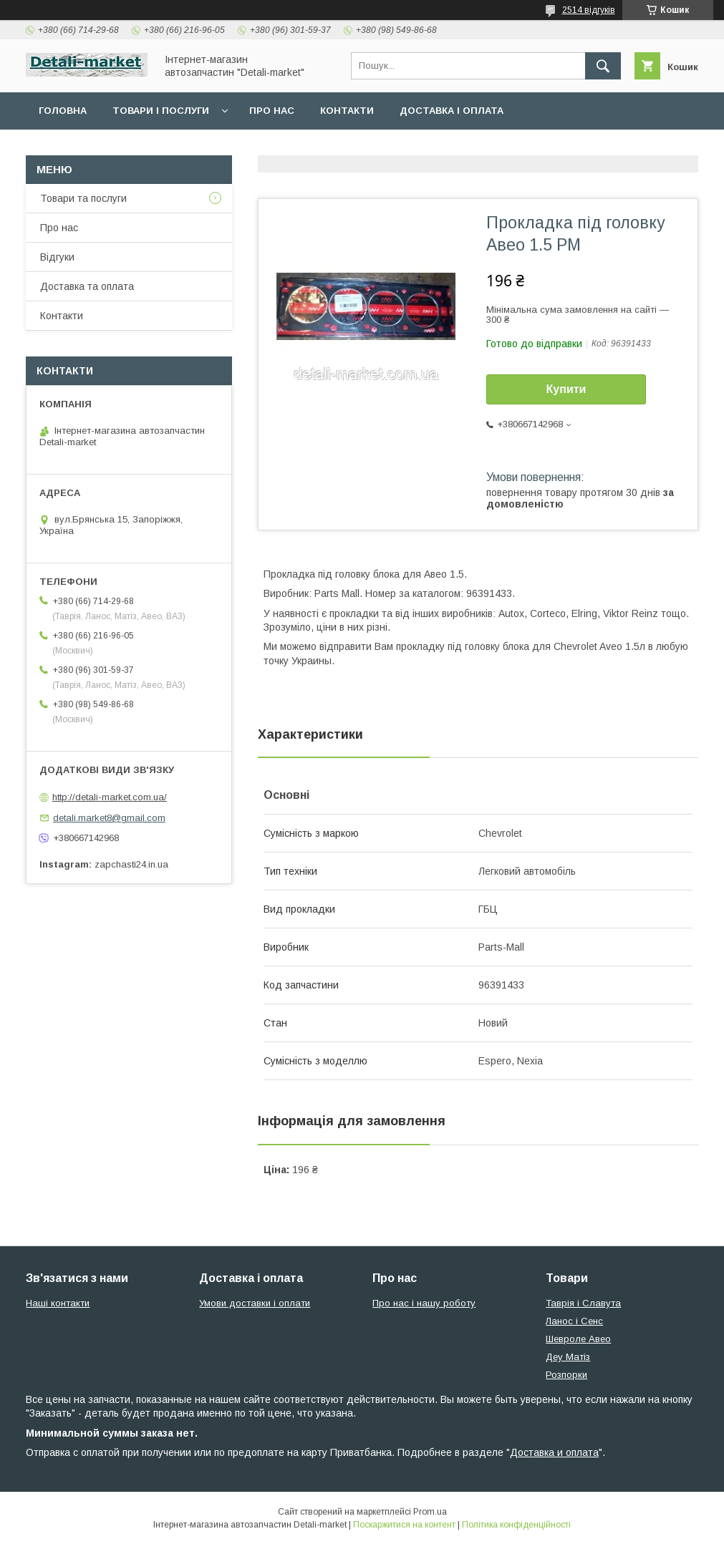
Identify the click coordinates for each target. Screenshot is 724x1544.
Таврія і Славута (583, 1303)
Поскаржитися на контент (404, 1525)
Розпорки (566, 1374)
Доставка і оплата (451, 110)
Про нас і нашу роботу (424, 1303)
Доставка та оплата (87, 286)
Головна (63, 110)
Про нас (271, 110)
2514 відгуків (588, 10)
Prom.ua (430, 1512)
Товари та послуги (83, 198)
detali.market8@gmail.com (109, 817)
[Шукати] (603, 65)
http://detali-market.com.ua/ (109, 797)
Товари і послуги (160, 110)
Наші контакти (58, 1303)
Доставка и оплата (554, 1452)
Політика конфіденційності (516, 1525)
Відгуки (57, 257)
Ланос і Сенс (574, 1321)
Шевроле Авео (578, 1339)
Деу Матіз (568, 1356)
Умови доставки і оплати (254, 1303)
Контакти (347, 110)
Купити (566, 389)
